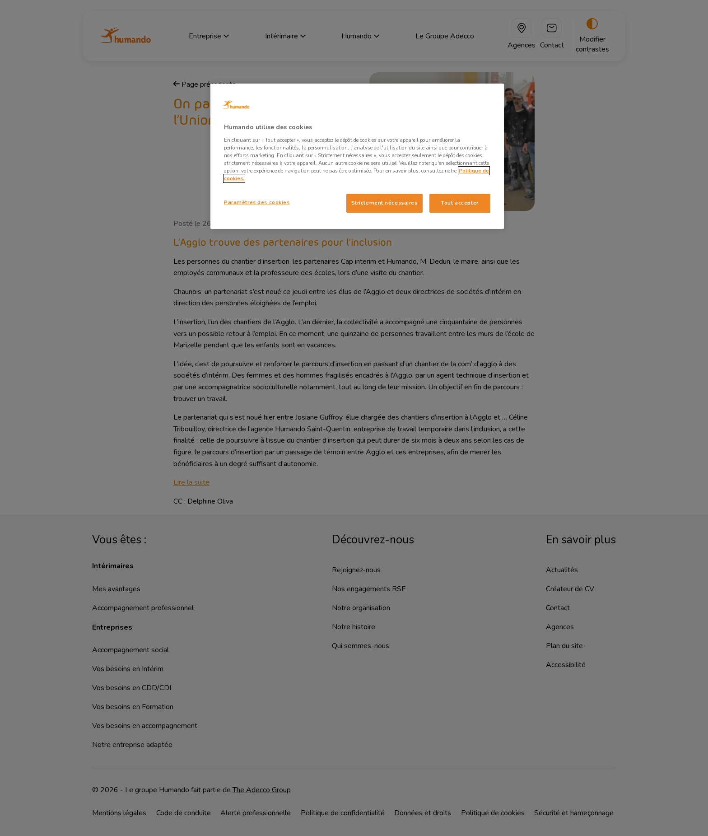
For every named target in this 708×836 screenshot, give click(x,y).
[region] (357, 156)
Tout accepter (459, 202)
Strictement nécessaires (384, 202)
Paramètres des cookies (257, 202)
